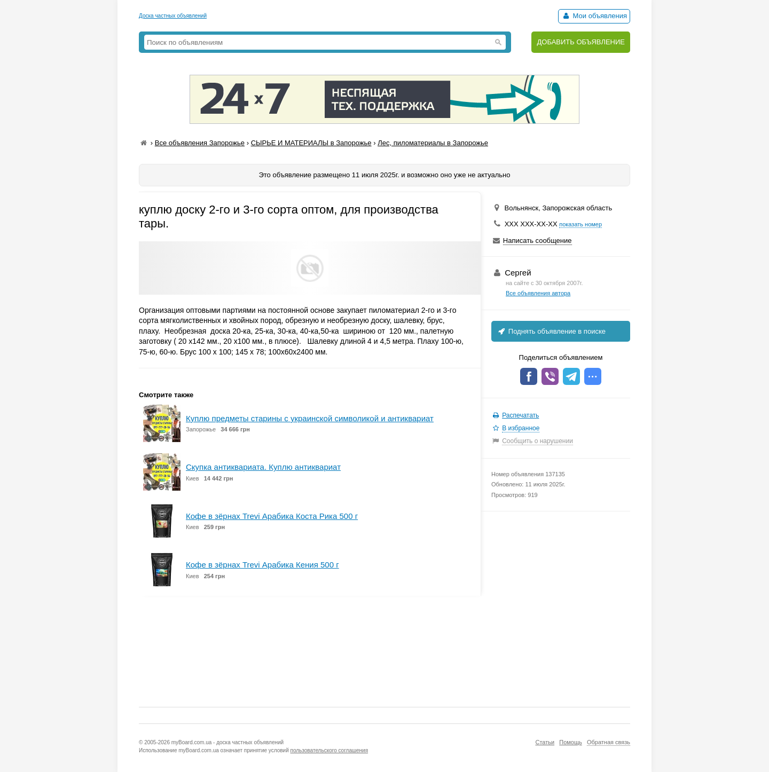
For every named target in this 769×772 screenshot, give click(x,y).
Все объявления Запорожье (200, 143)
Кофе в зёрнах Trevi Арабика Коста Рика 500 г (272, 516)
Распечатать (520, 415)
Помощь (570, 742)
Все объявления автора (538, 293)
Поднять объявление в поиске (551, 331)
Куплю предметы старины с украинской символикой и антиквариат (310, 418)
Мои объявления (594, 16)
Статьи (544, 742)
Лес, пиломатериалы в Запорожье (433, 143)
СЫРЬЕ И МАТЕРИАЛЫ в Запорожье (311, 143)
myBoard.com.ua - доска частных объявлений (227, 742)
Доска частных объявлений (173, 16)
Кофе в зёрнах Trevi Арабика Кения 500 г (262, 564)
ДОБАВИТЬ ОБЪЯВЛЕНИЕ (581, 42)
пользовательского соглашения (329, 750)
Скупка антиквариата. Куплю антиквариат (263, 466)
